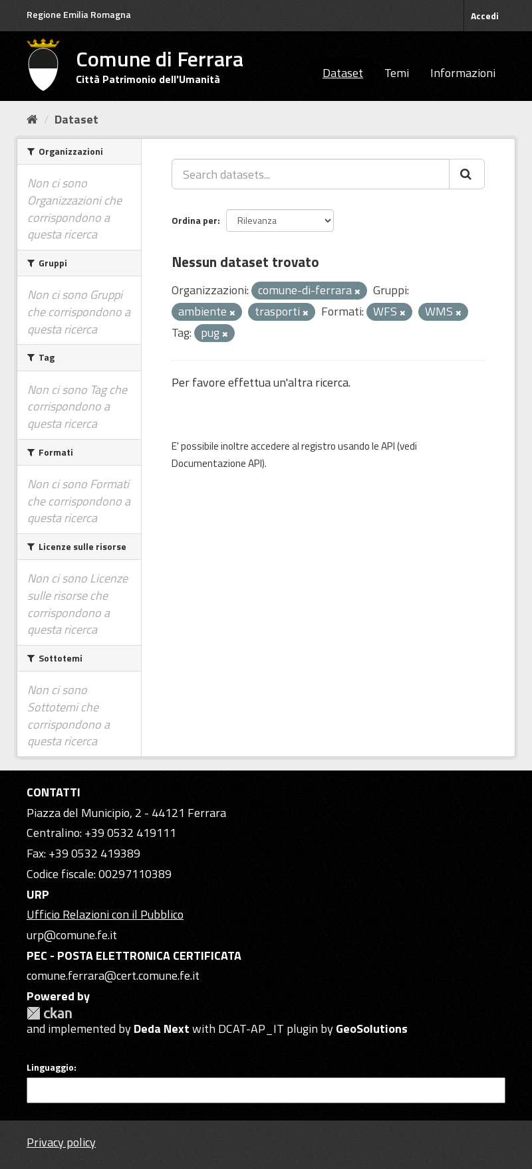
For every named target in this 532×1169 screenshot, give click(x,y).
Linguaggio (50, 1067)
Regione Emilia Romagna (79, 14)
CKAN (49, 1013)
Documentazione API (217, 463)
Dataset (343, 73)
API (388, 446)
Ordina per (194, 220)
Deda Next (162, 1028)
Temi (396, 73)
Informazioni (462, 73)
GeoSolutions (372, 1028)
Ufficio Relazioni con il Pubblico (105, 914)
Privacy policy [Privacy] (61, 1142)
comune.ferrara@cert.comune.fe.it (113, 975)
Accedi (485, 16)
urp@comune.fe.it (72, 935)
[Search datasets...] (311, 174)
